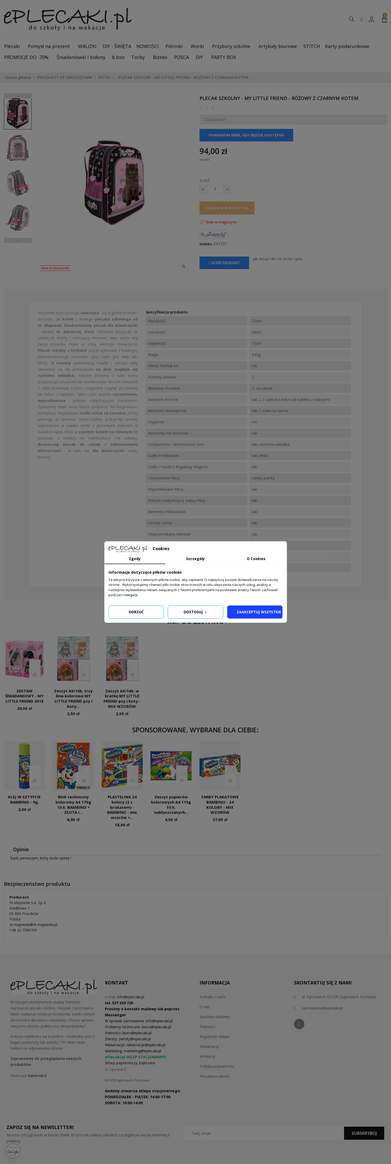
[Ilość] (215, 189)
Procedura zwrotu (215, 1076)
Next (18, 240)
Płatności (207, 1026)
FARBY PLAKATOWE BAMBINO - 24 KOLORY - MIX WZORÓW (220, 804)
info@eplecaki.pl (130, 996)
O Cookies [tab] (256, 558)
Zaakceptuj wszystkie (259, 611)
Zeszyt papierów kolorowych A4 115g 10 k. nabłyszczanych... (171, 804)
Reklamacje (209, 1046)
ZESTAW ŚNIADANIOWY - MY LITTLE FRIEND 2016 (24, 696)
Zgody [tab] (135, 558)
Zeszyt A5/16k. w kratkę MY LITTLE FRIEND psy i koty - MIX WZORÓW (122, 698)
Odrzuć (136, 611)
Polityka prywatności (217, 1066)
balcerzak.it (37, 1075)
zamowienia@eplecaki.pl (322, 1008)
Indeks (206, 244)
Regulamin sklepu (214, 1036)
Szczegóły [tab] (195, 558)
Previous (18, 95)
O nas (204, 1006)
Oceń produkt (224, 262)
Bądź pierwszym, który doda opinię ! (40, 858)
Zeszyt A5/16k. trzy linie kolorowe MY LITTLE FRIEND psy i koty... (73, 698)
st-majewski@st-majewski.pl (33, 924)
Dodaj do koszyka (227, 207)
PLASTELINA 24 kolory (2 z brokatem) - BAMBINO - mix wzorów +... (122, 807)
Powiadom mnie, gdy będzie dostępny (246, 135)
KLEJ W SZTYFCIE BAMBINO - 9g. (24, 799)
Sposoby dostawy (215, 1016)
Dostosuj (196, 611)
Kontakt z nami (212, 996)
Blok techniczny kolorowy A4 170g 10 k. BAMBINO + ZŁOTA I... (73, 804)
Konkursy (207, 1056)
